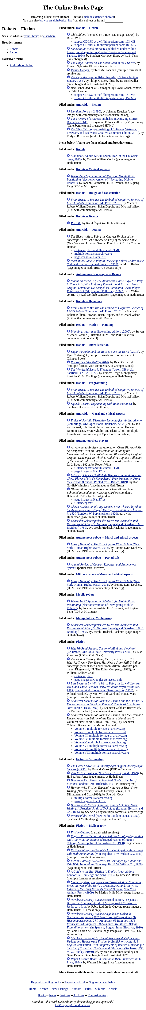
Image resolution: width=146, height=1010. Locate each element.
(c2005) (101, 403)
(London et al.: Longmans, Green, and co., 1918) (104, 687)
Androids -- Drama (88, 229)
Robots (14, 49)
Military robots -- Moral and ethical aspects (104, 574)
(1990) (86, 111)
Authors (76, 988)
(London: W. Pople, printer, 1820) (105, 510)
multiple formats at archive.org (93, 253)
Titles (88, 988)
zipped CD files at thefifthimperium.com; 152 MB (105, 98)
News (52, 995)
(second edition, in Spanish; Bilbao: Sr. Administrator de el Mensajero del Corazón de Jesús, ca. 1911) (102, 903)
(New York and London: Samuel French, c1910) (105, 262)
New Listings (60, 988)
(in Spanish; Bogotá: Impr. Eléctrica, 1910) (105, 920)
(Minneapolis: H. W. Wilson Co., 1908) (105, 862)
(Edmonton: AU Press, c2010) (105, 201)
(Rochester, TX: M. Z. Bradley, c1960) (105, 944)
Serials (113, 988)
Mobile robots (85, 594)
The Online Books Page (73, 7)
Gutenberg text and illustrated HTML (97, 250)
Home (32, 988)
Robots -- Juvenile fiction (92, 344)
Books (42, 995)
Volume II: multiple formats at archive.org (100, 732)
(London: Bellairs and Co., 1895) (105, 808)
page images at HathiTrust (90, 257)
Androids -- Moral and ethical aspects (100, 413)
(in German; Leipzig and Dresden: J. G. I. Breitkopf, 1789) (105, 524)
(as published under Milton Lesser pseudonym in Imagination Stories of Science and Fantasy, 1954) (101, 52)
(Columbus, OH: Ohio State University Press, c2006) (101, 650)
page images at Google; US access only (98, 679)
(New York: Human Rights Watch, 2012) (103, 546)
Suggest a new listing (102, 982)
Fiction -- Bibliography (91, 825)
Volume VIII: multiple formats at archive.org (101, 752)
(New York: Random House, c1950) (105, 815)
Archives (78, 995)
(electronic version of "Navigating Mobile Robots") (101, 179)
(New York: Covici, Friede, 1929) (105, 773)
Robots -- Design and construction (98, 192)
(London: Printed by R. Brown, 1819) (104, 479)
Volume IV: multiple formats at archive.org (100, 739)
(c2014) (90, 362)
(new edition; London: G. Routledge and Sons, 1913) (100, 873)
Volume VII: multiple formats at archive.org (101, 749)
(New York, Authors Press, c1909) (104, 887)
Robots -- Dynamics (89, 301)
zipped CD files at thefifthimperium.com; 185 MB (105, 45)
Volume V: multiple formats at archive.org (100, 742)
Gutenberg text (83, 503)
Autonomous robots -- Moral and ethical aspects (107, 537)
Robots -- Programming (91, 382)
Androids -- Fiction (21, 65)
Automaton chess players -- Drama (98, 274)
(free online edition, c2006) (100, 331)
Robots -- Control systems (93, 169)
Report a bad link (75, 982)
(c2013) (105, 351)
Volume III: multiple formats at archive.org (100, 735)
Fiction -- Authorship (89, 759)
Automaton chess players (92, 440)
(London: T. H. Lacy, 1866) (104, 286)
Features (65, 995)
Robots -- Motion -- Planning (94, 324)
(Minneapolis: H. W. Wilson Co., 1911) (105, 852)
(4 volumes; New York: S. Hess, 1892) (105, 704)
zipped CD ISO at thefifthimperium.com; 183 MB (104, 41)
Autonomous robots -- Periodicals (97, 557)
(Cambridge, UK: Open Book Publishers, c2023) (105, 422)
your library (31, 36)
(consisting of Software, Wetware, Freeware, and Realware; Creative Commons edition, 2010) (103, 131)
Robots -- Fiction (87, 27)
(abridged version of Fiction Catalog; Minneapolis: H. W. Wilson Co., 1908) (105, 840)
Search (44, 988)
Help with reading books (46, 982)
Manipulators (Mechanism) (94, 618)
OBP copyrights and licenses (72, 1005)
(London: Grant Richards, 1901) (101, 782)
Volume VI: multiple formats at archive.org (100, 745)
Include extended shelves (98, 16)
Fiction (14, 52)
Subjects (100, 988)
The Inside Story (98, 995)
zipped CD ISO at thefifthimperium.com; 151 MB (104, 94)
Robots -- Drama (87, 216)
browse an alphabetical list (55, 20)
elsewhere (49, 36)
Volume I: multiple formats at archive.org (99, 728)
